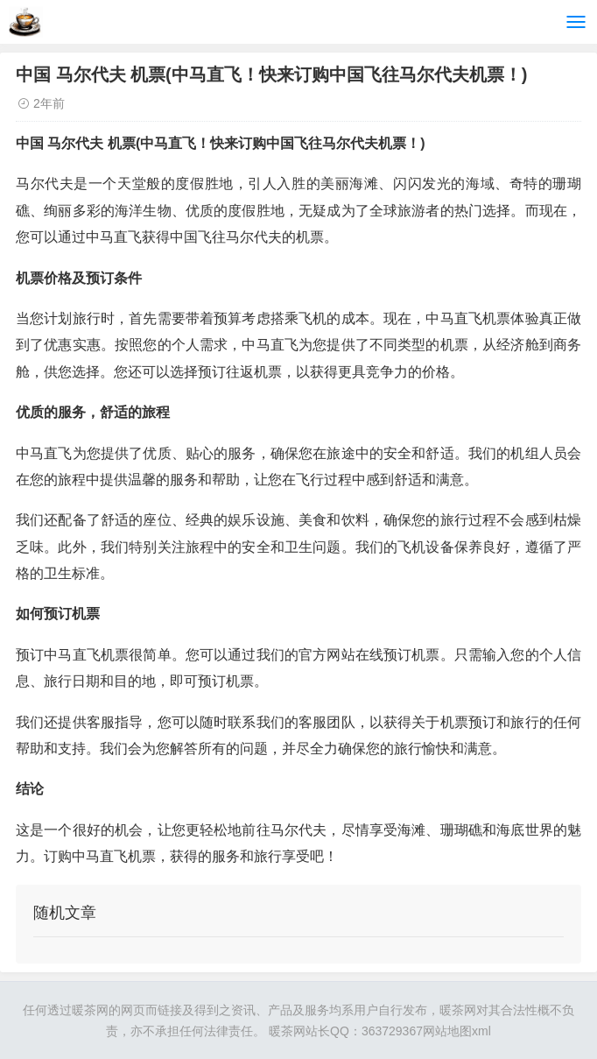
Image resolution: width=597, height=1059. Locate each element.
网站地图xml (457, 1031)
